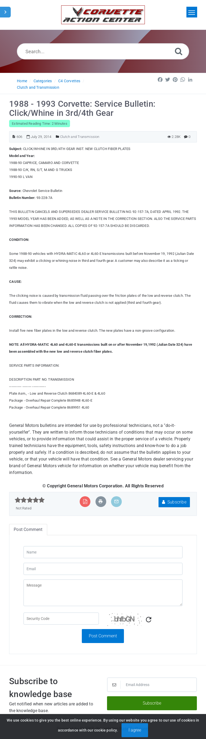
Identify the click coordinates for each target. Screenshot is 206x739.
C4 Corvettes (69, 81)
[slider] (30, 500)
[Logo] (103, 15)
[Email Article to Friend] (116, 501)
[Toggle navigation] (191, 12)
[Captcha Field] (61, 618)
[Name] (103, 552)
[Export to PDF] (85, 501)
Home (22, 81)
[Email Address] (152, 684)
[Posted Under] (57, 136)
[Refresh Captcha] (149, 619)
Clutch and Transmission (38, 87)
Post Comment (103, 635)
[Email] (103, 569)
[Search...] (103, 51)
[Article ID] (14, 136)
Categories (43, 81)
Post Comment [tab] (28, 529)
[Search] (178, 51)
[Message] (103, 592)
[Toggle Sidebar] (5, 12)
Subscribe (174, 502)
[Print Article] (100, 501)
